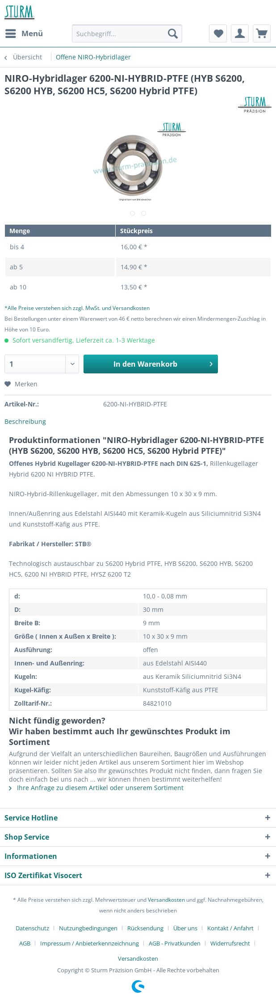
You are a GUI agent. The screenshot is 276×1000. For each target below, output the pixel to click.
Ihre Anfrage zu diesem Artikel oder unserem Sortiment (96, 787)
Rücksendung (145, 928)
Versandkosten (166, 900)
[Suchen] (172, 33)
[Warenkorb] (262, 33)
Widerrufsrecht (230, 943)
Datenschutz (32, 928)
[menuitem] (23, 33)
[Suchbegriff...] (127, 33)
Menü (24, 32)
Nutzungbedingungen (88, 928)
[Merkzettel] (218, 33)
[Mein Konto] (240, 33)
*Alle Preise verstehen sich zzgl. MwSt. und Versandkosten (77, 308)
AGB (24, 943)
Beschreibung (25, 421)
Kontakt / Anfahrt (230, 928)
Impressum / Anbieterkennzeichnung (89, 943)
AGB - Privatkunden (175, 943)
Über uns (185, 928)
